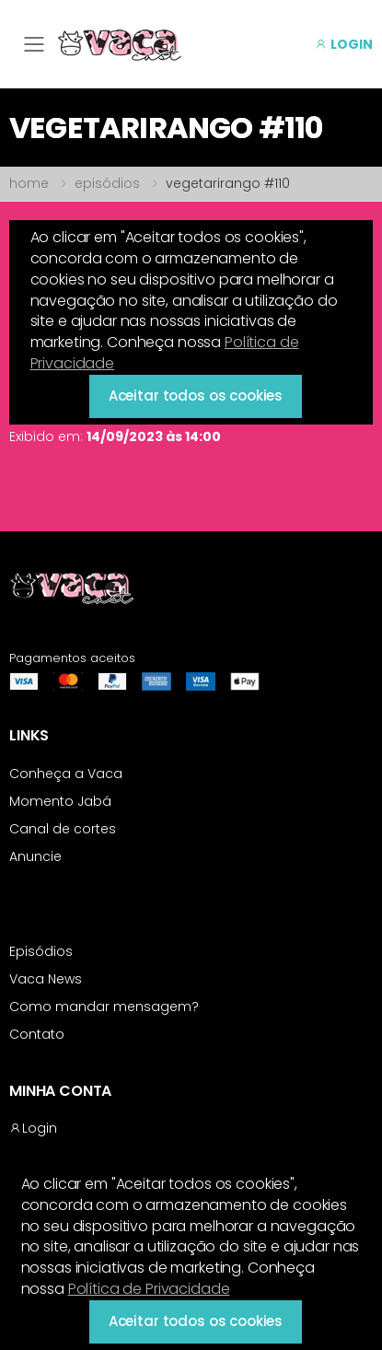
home (29, 183)
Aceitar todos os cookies (196, 1321)
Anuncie (35, 856)
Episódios (41, 951)
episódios (107, 183)
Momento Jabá (60, 801)
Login (33, 1128)
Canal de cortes (62, 829)
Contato (36, 1034)
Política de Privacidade (149, 1288)
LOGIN (344, 44)
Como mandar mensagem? (104, 1006)
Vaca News (45, 979)
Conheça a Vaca (65, 773)
